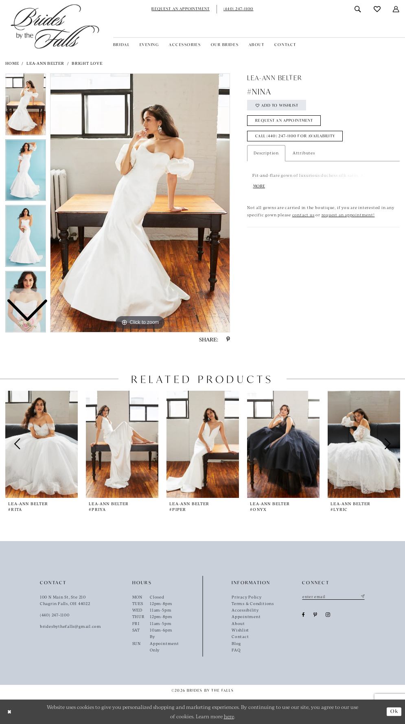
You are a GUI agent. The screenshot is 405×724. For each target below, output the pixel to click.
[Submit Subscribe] (362, 597)
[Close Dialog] (9, 711)
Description (266, 153)
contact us (303, 215)
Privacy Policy (247, 597)
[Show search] (358, 9)
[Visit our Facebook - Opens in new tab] (303, 614)
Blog (236, 643)
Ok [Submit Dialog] (394, 711)
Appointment (246, 616)
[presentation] (41, 444)
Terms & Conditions (253, 603)
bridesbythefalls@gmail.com (70, 626)
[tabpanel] (140, 203)
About (238, 623)
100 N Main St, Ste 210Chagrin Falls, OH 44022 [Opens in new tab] (65, 600)
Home (12, 63)
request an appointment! (348, 215)
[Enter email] (333, 597)
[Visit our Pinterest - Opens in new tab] (315, 614)
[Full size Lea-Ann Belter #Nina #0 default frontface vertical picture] (140, 203)
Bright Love (87, 63)
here (229, 716)
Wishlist (240, 630)
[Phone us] (239, 9)
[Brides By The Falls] (55, 26)
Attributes (304, 153)
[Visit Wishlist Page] (377, 9)
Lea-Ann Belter (45, 63)
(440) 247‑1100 (55, 615)
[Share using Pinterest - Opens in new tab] (228, 339)
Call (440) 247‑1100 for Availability (295, 136)
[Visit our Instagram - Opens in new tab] (328, 614)
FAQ (236, 650)
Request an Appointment (284, 120)
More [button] (259, 186)
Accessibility (245, 610)
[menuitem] (180, 9)
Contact (240, 636)
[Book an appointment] (180, 9)
